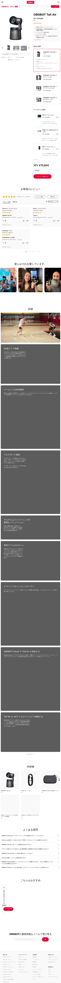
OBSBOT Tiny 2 (6, 961)
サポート (21, 953)
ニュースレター (35, 956)
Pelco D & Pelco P (52, 973)
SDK (49, 968)
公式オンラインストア (53, 953)
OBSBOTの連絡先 (23, 956)
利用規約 (34, 963)
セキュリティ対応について (38, 973)
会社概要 (34, 953)
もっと (35, 159)
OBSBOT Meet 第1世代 (8, 976)
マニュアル (21, 966)
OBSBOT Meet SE (7, 973)
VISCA (49, 970)
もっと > (20, 217)
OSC (49, 965)
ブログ (33, 976)
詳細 (57, 117)
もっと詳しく (38, 39)
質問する (53, 196)
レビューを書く (40, 196)
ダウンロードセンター (23, 968)
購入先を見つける (52, 958)
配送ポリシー (22, 961)
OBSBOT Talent (7, 953)
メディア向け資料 (36, 971)
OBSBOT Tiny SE (7, 966)
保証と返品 (21, 958)
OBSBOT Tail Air (7, 956)
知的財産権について (36, 968)
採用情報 (34, 958)
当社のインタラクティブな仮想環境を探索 (19, 721)
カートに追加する (55, 6)
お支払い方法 (22, 963)
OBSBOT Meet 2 (7, 971)
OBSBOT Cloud (8, 655)
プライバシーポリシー (37, 966)
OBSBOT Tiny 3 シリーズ (9, 958)
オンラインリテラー (52, 956)
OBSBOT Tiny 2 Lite (8, 963)
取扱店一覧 (34, 961)
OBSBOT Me (6, 978)
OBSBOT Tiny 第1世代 (8, 968)
